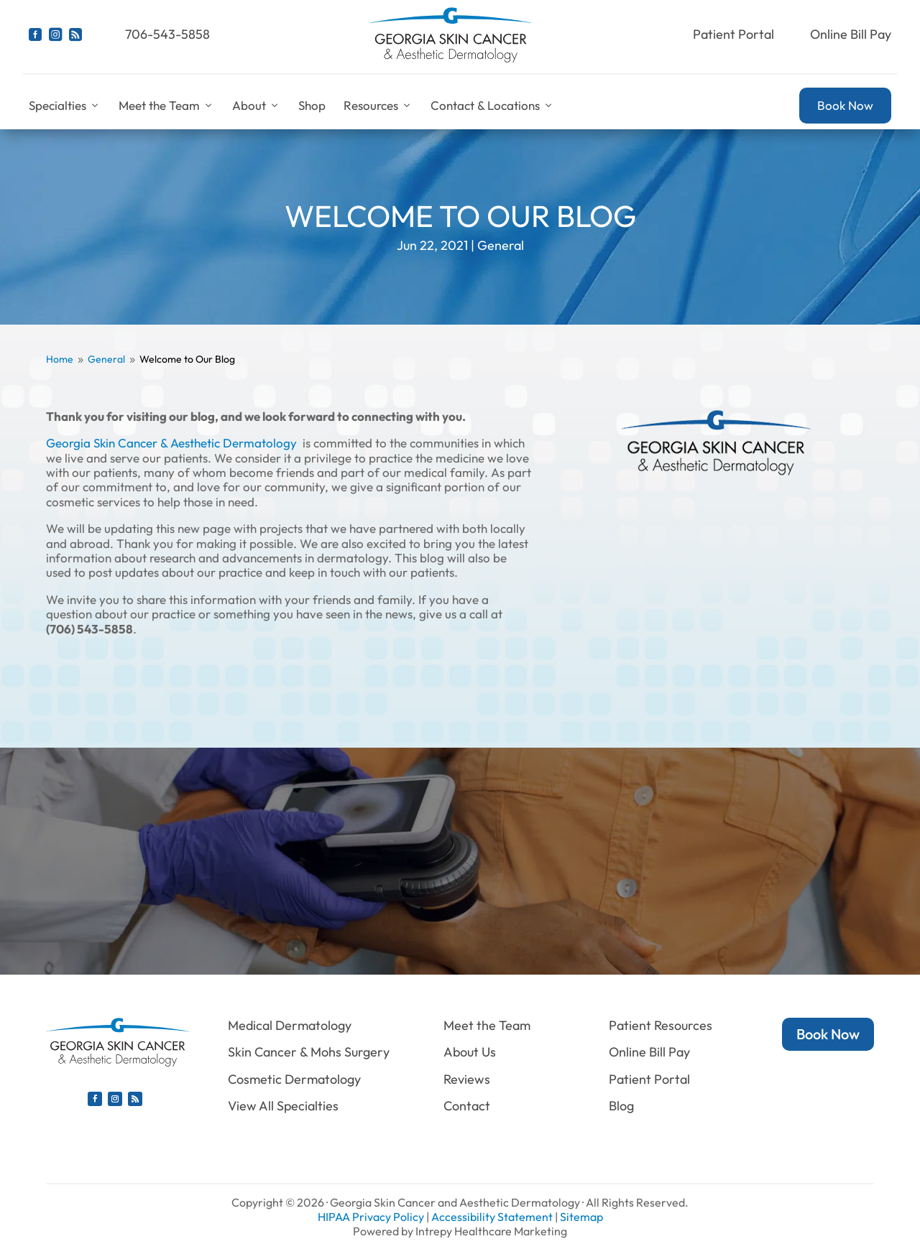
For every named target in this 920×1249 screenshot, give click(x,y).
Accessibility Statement (492, 1216)
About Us (469, 1052)
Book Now (845, 105)
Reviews (466, 1079)
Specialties (65, 105)
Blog (621, 1105)
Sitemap (581, 1216)
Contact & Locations (492, 105)
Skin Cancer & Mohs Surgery (309, 1052)
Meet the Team (166, 105)
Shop (312, 105)
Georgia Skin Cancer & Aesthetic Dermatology (171, 442)
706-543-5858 (167, 34)
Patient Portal (733, 34)
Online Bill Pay (850, 34)
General (500, 245)
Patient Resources (660, 1025)
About (256, 105)
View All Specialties (283, 1105)
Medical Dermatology (289, 1025)
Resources (378, 105)
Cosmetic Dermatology (294, 1079)
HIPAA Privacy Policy (371, 1216)
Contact (466, 1105)
